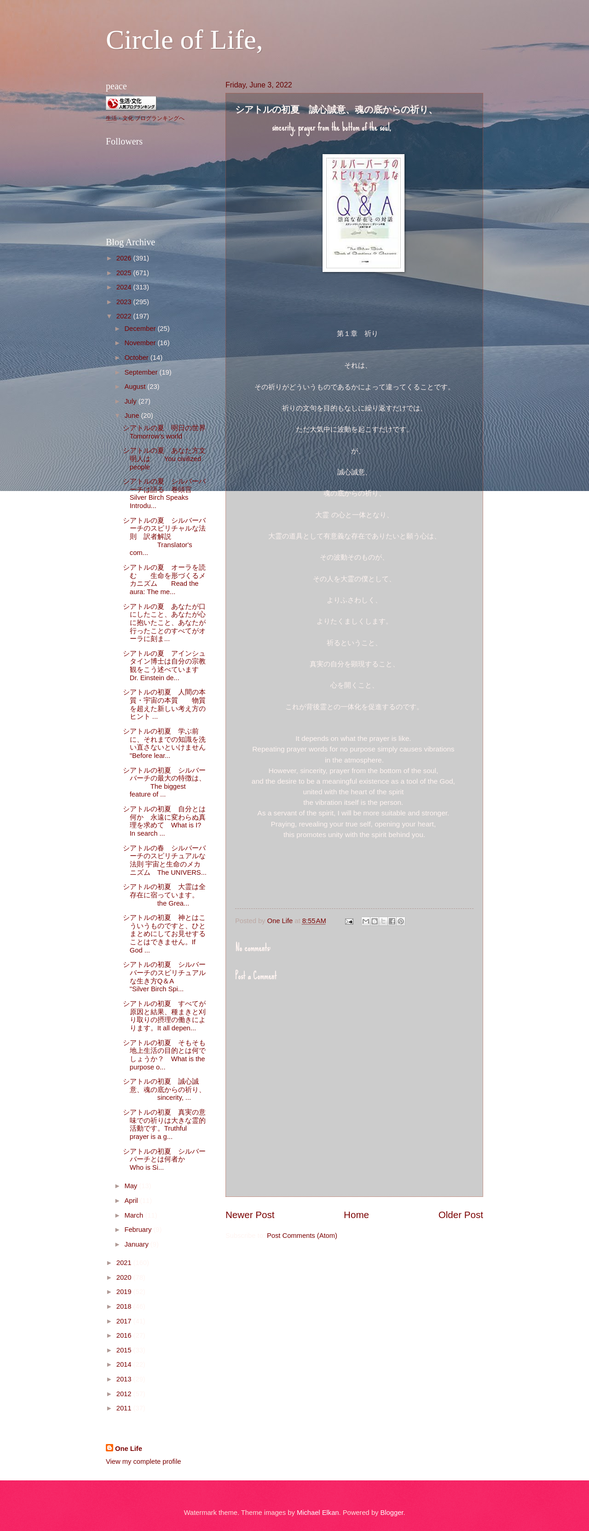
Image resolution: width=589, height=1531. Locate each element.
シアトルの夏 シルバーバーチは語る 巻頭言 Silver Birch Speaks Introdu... (164, 493)
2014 (124, 1364)
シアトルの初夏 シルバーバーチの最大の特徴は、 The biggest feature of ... (164, 782)
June (132, 415)
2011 (124, 1408)
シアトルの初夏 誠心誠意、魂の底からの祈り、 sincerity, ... (164, 1089)
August (135, 386)
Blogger (392, 1512)
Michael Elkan (318, 1512)
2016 (124, 1335)
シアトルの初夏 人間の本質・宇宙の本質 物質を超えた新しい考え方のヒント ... (164, 704)
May (131, 1186)
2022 (124, 316)
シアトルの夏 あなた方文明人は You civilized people (164, 458)
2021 (124, 1262)
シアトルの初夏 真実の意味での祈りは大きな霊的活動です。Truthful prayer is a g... (164, 1124)
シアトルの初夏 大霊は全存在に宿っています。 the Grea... (164, 895)
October (137, 357)
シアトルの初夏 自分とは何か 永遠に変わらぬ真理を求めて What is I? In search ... (164, 821)
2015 (124, 1350)
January (137, 1244)
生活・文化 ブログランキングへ (145, 118)
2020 (124, 1277)
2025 (124, 273)
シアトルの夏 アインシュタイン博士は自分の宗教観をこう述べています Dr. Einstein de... (168, 666)
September (141, 372)
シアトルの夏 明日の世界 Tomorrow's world (168, 432)
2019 (124, 1291)
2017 (124, 1321)
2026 (124, 258)
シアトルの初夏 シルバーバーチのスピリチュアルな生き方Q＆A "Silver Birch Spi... (164, 977)
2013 (124, 1379)
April (132, 1200)
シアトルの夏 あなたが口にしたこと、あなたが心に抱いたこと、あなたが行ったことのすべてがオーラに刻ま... (164, 623)
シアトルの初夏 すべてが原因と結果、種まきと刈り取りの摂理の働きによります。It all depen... (164, 1016)
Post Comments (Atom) (302, 1235)
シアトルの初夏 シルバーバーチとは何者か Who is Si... (186, 1159)
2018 (124, 1306)
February (138, 1229)
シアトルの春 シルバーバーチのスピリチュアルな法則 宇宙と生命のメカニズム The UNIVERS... (165, 860)
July (131, 401)
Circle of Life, (184, 39)
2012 (124, 1394)
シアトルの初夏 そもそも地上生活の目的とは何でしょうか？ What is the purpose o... (164, 1055)
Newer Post (249, 1214)
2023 (124, 302)
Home (356, 1214)
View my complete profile (143, 1461)
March (134, 1215)
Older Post (461, 1214)
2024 (124, 287)
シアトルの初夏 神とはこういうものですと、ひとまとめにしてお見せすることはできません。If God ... (164, 934)
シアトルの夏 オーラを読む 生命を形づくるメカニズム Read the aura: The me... (164, 579)
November (140, 343)
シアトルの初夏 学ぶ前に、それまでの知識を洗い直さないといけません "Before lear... (164, 743)
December (140, 328)
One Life (128, 1448)
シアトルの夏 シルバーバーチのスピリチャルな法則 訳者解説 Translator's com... (164, 537)
